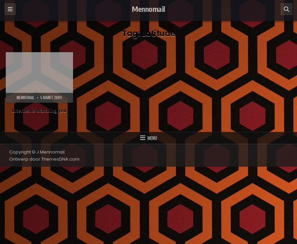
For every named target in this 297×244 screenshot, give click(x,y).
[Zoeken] (286, 9)
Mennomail (148, 9)
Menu (152, 138)
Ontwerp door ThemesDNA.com (44, 159)
